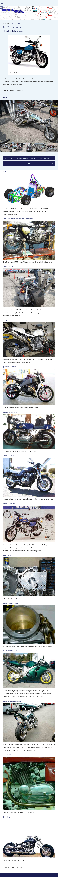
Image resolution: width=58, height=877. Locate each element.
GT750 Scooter (8, 266)
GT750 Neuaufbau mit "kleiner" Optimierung (18, 219)
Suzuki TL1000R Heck (10, 651)
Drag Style (6, 817)
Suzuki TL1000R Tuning (10, 603)
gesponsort (7, 171)
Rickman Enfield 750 (10, 412)
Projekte (18, 23)
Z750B (5, 320)
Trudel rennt (7, 555)
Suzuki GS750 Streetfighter (12, 701)
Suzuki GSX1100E (9, 456)
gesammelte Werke (9, 367)
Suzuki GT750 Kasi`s (9, 504)
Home (13, 23)
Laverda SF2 (7, 755)
